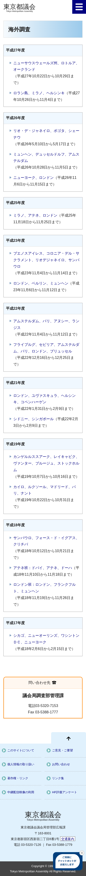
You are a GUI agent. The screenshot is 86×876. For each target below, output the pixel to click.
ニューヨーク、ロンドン (33, 178)
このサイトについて (20, 750)
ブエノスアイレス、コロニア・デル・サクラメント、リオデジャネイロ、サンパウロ (46, 260)
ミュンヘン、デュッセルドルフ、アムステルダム (46, 157)
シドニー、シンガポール (33, 419)
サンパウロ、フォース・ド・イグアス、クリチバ (46, 541)
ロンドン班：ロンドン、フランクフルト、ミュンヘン (44, 588)
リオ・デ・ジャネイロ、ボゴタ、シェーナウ (46, 134)
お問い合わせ (61, 764)
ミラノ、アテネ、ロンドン (35, 215)
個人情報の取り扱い (20, 764)
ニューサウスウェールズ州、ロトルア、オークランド (46, 66)
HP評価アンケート (64, 792)
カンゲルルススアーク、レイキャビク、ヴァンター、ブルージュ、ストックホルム (46, 463)
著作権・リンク (17, 778)
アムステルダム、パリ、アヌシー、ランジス (46, 324)
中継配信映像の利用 (20, 792)
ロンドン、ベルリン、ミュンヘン (40, 283)
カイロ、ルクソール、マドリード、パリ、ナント (44, 490)
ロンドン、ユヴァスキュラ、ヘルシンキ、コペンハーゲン (44, 399)
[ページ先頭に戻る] (68, 738)
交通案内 (67, 839)
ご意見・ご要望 (62, 750)
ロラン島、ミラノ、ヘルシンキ (39, 93)
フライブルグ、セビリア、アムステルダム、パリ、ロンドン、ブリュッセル (46, 348)
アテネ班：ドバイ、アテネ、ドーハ (42, 568)
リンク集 (58, 778)
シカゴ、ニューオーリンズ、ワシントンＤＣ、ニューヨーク (46, 639)
